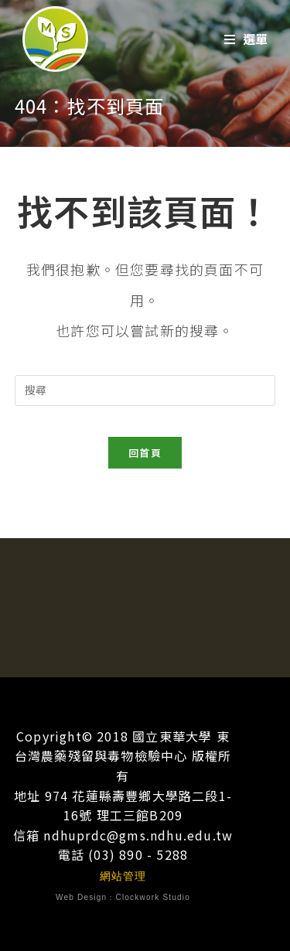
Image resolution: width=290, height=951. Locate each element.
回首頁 (145, 452)
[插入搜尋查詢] (145, 390)
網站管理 (123, 876)
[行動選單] (246, 39)
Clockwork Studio (153, 897)
